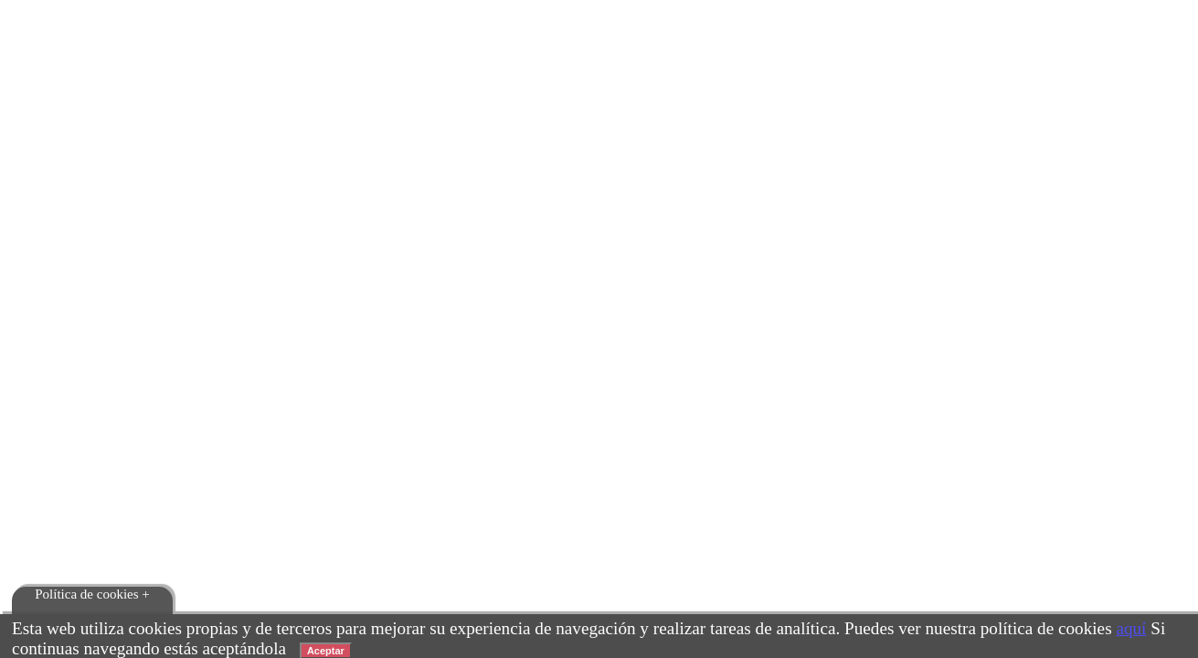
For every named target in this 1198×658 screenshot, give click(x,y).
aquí (1131, 628)
